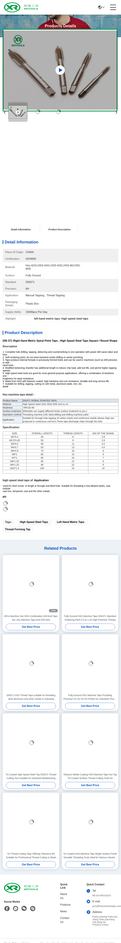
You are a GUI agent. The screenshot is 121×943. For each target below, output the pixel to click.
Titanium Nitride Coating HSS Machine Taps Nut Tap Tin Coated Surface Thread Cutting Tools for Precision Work (90, 776)
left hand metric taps (70, 522)
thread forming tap (17, 529)
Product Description (59, 229)
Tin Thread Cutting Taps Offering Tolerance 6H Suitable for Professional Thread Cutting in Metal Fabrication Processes (31, 855)
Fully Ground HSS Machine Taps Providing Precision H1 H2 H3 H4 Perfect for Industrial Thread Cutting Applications (90, 697)
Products (65, 904)
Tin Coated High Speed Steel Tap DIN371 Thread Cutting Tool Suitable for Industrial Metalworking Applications (31, 776)
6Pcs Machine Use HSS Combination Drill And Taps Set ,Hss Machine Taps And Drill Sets (30, 618)
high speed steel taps (34, 522)
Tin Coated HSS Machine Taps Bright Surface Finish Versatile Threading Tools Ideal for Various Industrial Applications (90, 855)
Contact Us (64, 920)
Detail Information (21, 229)
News (63, 911)
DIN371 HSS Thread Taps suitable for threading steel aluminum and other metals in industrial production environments (30, 697)
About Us (63, 896)
